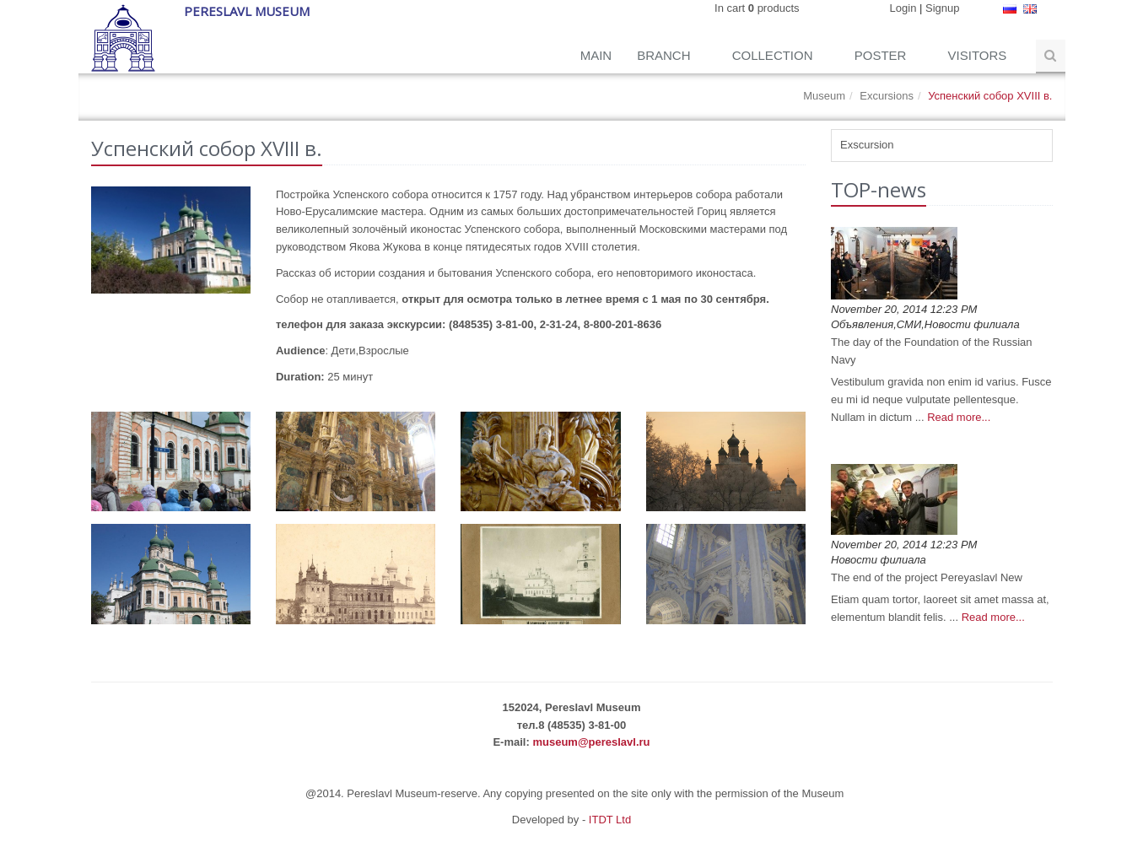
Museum (824, 95)
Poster (882, 55)
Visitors (979, 55)
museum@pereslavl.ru (591, 742)
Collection (774, 55)
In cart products (756, 8)
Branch (665, 55)
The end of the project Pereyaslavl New (926, 577)
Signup (942, 8)
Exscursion (867, 144)
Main (596, 55)
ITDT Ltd (610, 819)
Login (903, 8)
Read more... (958, 417)
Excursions (887, 95)
